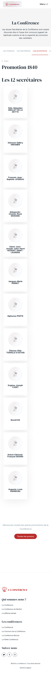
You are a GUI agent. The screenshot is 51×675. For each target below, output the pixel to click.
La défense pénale (9, 613)
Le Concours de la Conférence (13, 631)
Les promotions (40, 51)
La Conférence (7, 605)
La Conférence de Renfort (12, 609)
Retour (6, 61)
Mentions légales (25, 668)
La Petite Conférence (10, 639)
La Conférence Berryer (10, 635)
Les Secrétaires (24, 51)
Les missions (8, 51)
